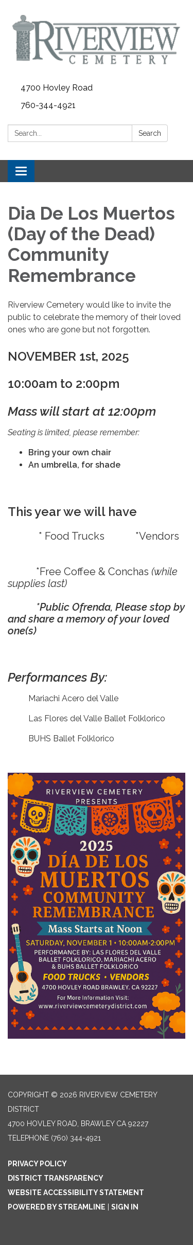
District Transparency (55, 1178)
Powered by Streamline (57, 1207)
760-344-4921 (48, 105)
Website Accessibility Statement (76, 1192)
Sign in (124, 1207)
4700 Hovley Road (57, 88)
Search (149, 133)
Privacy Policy (37, 1164)
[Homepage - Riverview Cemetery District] (96, 39)
